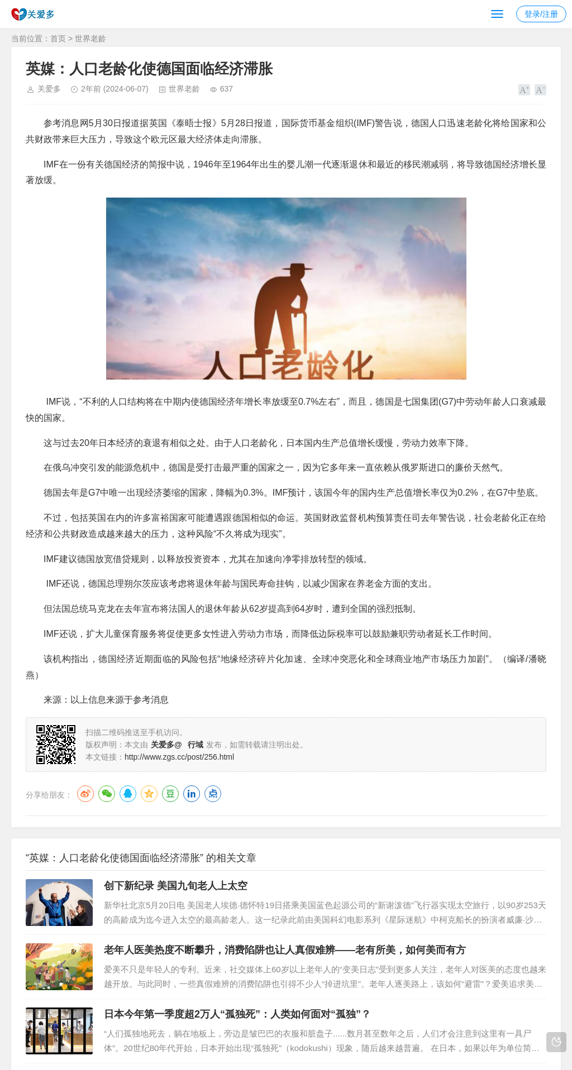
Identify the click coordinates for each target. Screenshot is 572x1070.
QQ (128, 793)
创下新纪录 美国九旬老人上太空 (175, 885)
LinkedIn (191, 793)
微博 (85, 793)
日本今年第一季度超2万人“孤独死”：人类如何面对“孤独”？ (237, 1014)
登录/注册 (541, 13)
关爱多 (49, 88)
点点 (212, 793)
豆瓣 (170, 793)
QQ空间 (149, 793)
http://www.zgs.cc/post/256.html (179, 756)
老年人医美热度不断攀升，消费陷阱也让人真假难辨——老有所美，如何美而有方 (285, 950)
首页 (58, 38)
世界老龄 (90, 38)
